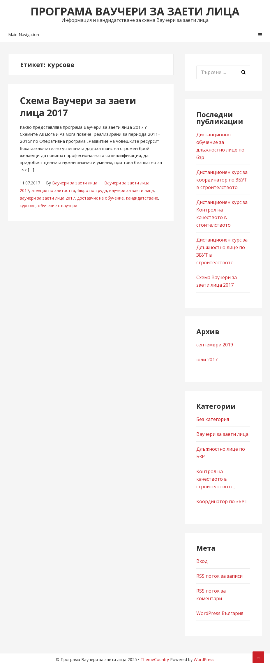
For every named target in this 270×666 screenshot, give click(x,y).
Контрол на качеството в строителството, (215, 479)
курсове (28, 205)
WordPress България (219, 613)
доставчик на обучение (100, 198)
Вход (202, 561)
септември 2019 (214, 344)
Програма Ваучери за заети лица (135, 11)
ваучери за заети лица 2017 (47, 198)
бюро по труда (92, 190)
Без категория (212, 419)
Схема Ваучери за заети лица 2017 (78, 106)
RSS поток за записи (219, 576)
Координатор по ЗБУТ (222, 501)
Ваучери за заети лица (74, 183)
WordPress (204, 659)
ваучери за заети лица (131, 190)
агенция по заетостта (53, 190)
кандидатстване (142, 198)
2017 (24, 190)
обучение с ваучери (57, 205)
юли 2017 (207, 359)
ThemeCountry (155, 659)
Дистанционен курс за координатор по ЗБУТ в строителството (222, 180)
